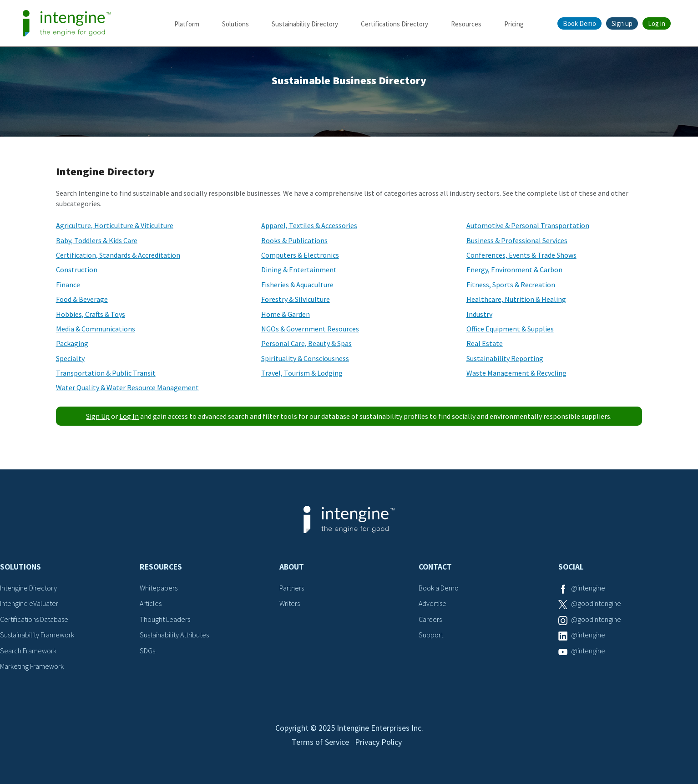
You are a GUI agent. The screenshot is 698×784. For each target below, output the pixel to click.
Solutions (235, 24)
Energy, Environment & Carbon (514, 269)
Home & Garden (285, 314)
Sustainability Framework (37, 634)
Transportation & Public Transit (106, 372)
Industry (479, 314)
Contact (435, 567)
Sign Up (98, 416)
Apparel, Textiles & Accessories (309, 225)
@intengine (588, 587)
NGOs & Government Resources (310, 328)
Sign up (622, 23)
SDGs (147, 650)
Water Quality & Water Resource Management (127, 387)
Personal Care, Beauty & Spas (306, 343)
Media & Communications (95, 328)
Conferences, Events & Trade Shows (521, 255)
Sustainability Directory (305, 24)
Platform (186, 24)
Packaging (72, 343)
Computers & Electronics (300, 255)
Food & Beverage (82, 299)
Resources (466, 24)
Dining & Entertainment (299, 269)
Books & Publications (294, 240)
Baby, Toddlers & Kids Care (96, 240)
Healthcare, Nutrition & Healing (516, 299)
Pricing (514, 24)
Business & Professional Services (516, 240)
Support (431, 634)
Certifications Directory (394, 24)
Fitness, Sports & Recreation (510, 284)
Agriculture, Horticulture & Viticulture (114, 225)
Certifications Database (34, 619)
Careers (430, 619)
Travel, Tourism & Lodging (302, 372)
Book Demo (579, 23)
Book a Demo (439, 587)
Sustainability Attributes (174, 634)
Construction (76, 269)
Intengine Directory (28, 587)
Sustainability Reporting (504, 358)
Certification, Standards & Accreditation (118, 255)
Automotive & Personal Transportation (527, 225)
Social (571, 567)
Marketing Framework (32, 666)
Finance (68, 284)
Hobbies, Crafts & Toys (90, 314)
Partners (291, 587)
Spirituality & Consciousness (305, 358)
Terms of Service (320, 742)
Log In (129, 416)
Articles (151, 603)
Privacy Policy (378, 742)
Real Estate (484, 343)
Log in (656, 23)
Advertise (432, 603)
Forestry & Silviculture (295, 299)
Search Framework (28, 650)
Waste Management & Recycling (516, 372)
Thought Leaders (165, 619)
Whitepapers (158, 587)
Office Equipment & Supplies (510, 328)
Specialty (70, 358)
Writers (289, 603)
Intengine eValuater (29, 603)
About (291, 567)
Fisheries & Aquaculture (297, 284)
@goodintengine (596, 603)
